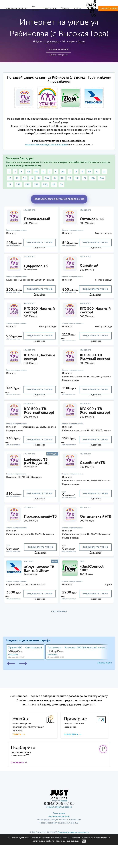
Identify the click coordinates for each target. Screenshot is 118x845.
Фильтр (59, 49)
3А (28, 172)
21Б (93, 178)
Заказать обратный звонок (59, 807)
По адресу (35, 8)
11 (104, 172)
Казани (81, 42)
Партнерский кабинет (59, 817)
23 (53, 184)
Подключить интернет (16, 9)
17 (55, 178)
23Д (45, 184)
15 (32, 178)
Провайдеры (50, 9)
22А (102, 178)
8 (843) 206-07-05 (91, 8)
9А (89, 172)
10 (97, 172)
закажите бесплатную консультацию (46, 144)
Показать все (104, 663)
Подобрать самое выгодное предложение (59, 199)
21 (84, 178)
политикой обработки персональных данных (55, 841)
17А (47, 178)
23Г (36, 184)
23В (18, 184)
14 (24, 178)
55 (61, 184)
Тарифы (65, 8)
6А (62, 172)
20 (77, 178)
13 (17, 178)
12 (9, 178)
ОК (83, 841)
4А (36, 172)
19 (69, 178)
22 (9, 184)
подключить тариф (39, 243)
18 (62, 178)
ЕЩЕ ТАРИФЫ (59, 611)
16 (39, 178)
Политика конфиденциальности (73, 832)
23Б (27, 184)
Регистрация (59, 813)
